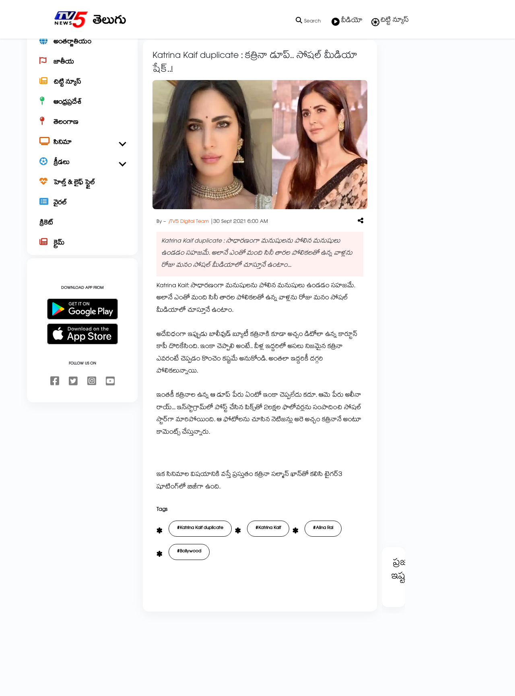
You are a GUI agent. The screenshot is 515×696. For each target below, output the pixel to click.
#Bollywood (189, 580)
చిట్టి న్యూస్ (390, 21)
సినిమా (176, 57)
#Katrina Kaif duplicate (200, 556)
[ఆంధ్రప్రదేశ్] (82, 131)
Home (153, 57)
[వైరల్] (82, 231)
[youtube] (110, 410)
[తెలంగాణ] (82, 151)
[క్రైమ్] (82, 272)
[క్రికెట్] (82, 251)
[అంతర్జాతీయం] (82, 70)
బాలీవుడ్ (202, 57)
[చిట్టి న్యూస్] (82, 111)
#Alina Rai (323, 556)
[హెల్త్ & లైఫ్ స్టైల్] (82, 211)
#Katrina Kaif (268, 556)
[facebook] (54, 410)
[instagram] (91, 410)
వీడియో (347, 21)
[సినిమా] (82, 171)
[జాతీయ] (82, 91)
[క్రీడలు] (82, 191)
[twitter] (73, 410)
